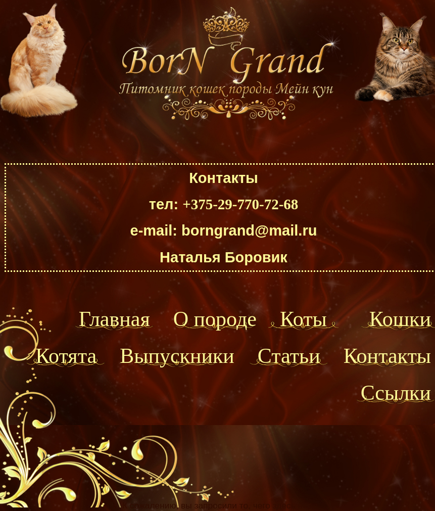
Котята (65, 355)
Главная (114, 319)
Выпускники (177, 355)
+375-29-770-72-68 (240, 204)
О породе (215, 319)
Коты (303, 319)
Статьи (289, 355)
